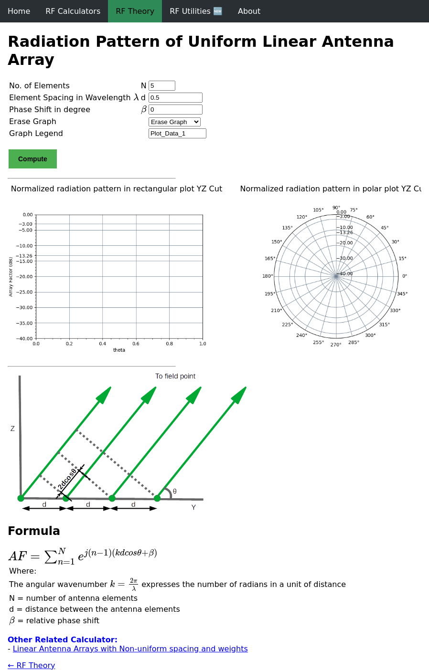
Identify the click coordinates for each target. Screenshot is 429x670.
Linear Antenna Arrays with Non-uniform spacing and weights (130, 648)
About (249, 11)
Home (19, 11)
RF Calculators (72, 11)
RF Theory (135, 11)
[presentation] (136, 97)
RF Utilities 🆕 (196, 11)
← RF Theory (31, 665)
